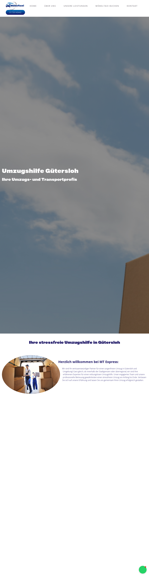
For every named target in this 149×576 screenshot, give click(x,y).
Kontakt (132, 6)
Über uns (50, 6)
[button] (143, 570)
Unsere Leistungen (76, 6)
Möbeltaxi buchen (107, 6)
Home (33, 6)
